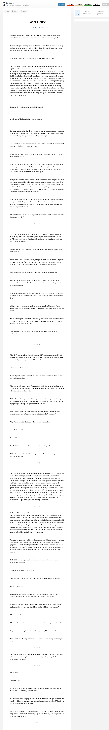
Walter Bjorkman (37, 27)
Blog (96, 4)
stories (61, 4)
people (70, 4)
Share (24, 11)
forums (88, 4)
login (105, 4)
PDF (15, 11)
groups (79, 4)
